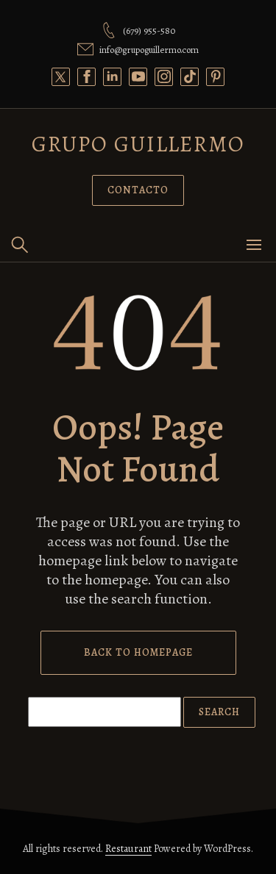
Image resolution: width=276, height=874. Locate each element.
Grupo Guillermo (138, 144)
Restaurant (128, 849)
